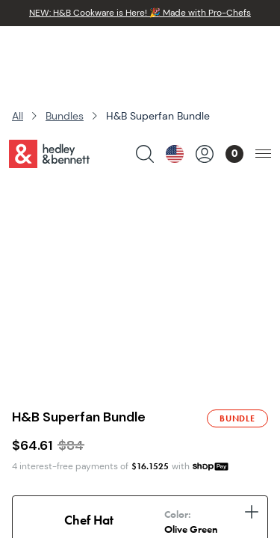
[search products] (145, 49)
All (17, 116)
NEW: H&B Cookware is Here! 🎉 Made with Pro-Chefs (140, 13)
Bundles (65, 116)
